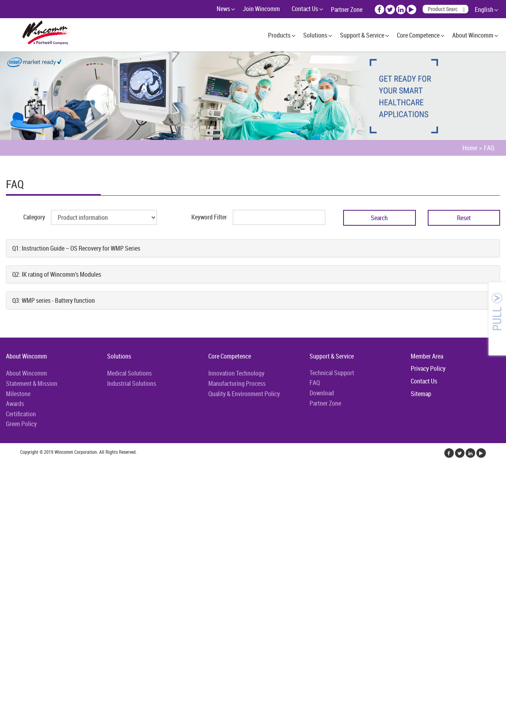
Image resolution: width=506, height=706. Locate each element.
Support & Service (362, 35)
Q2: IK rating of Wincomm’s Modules (56, 274)
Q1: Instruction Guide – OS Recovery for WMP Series (76, 248)
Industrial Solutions (131, 383)
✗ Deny (9, 494)
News (223, 9)
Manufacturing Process (237, 383)
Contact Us (305, 9)
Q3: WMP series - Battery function (53, 300)
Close (6, 465)
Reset (464, 217)
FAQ (489, 147)
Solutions (315, 35)
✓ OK (199, 701)
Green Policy (21, 423)
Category (34, 217)
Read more (15, 551)
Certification (21, 414)
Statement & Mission (31, 383)
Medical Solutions (129, 373)
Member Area (427, 356)
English (484, 9)
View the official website (62, 551)
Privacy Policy (428, 368)
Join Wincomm (261, 9)
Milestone (18, 393)
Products (279, 35)
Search (379, 217)
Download (322, 393)
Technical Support (332, 372)
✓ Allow (10, 484)
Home (470, 147)
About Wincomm (472, 35)
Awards (15, 403)
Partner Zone (347, 9)
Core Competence (418, 35)
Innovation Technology (236, 373)
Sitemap (421, 393)
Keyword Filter (209, 217)
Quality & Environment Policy (244, 393)
